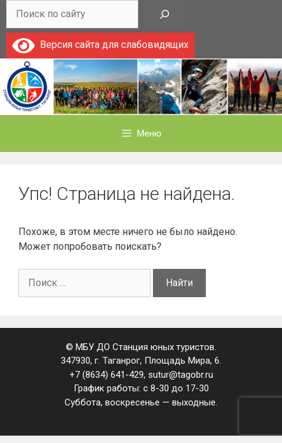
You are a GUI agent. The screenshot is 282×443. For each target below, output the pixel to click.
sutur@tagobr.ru (180, 374)
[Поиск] (164, 14)
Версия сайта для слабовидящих (100, 44)
